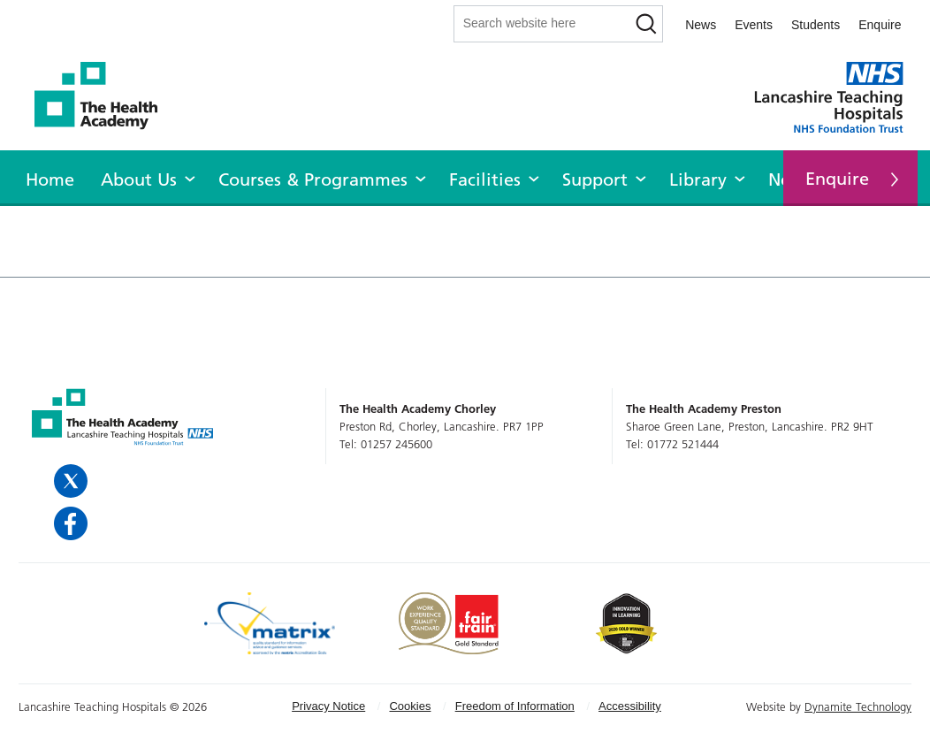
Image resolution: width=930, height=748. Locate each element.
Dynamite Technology (857, 706)
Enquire (879, 25)
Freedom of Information (515, 706)
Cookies (410, 706)
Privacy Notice (328, 706)
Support (595, 179)
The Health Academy (105, 96)
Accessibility (629, 706)
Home (50, 179)
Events (754, 25)
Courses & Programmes (313, 179)
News (700, 25)
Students (815, 25)
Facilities (485, 179)
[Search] (645, 24)
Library (698, 179)
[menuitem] (50, 176)
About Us (139, 179)
